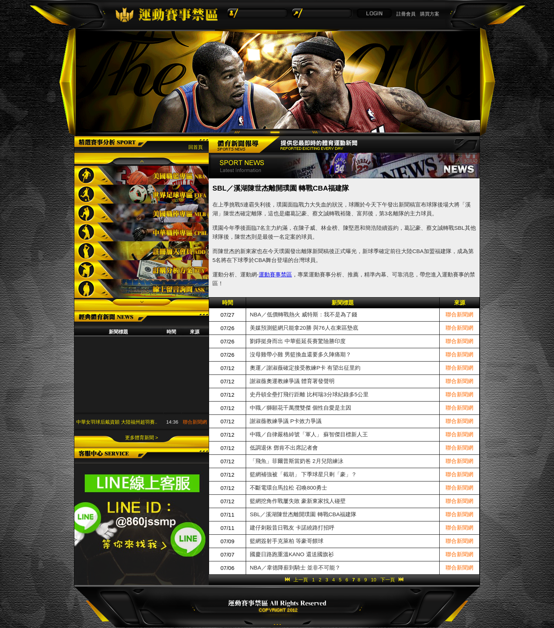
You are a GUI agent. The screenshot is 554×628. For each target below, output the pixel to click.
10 (373, 579)
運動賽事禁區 (275, 274)
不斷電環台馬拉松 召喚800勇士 (288, 487)
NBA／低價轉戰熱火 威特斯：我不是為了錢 (303, 314)
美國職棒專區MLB (141, 213)
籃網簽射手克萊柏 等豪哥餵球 (286, 541)
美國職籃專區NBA (141, 175)
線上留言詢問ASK (141, 288)
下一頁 (387, 579)
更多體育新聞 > (141, 437)
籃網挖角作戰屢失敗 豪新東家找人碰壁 (298, 501)
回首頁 (195, 147)
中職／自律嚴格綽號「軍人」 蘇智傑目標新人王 (309, 434)
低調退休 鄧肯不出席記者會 (284, 447)
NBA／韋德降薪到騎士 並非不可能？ (295, 567)
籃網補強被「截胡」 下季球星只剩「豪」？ (303, 474)
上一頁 (300, 579)
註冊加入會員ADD (141, 250)
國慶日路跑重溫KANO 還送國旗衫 (292, 554)
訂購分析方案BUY (141, 269)
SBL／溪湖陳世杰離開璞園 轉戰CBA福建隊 (303, 514)
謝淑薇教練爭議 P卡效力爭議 (286, 421)
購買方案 (429, 14)
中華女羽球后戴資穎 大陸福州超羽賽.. (116, 425)
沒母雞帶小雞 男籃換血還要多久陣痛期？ (300, 354)
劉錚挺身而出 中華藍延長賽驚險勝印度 (298, 341)
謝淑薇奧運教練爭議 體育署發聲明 (292, 381)
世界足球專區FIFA (141, 194)
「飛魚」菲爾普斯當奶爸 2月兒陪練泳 (296, 461)
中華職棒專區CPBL (141, 231)
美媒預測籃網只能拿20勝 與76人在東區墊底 (304, 328)
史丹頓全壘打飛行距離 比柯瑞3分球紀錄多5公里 (309, 394)
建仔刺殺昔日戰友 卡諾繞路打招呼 (292, 527)
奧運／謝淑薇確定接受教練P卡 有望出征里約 (305, 368)
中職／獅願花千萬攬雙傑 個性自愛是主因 (300, 407)
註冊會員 (406, 14)
